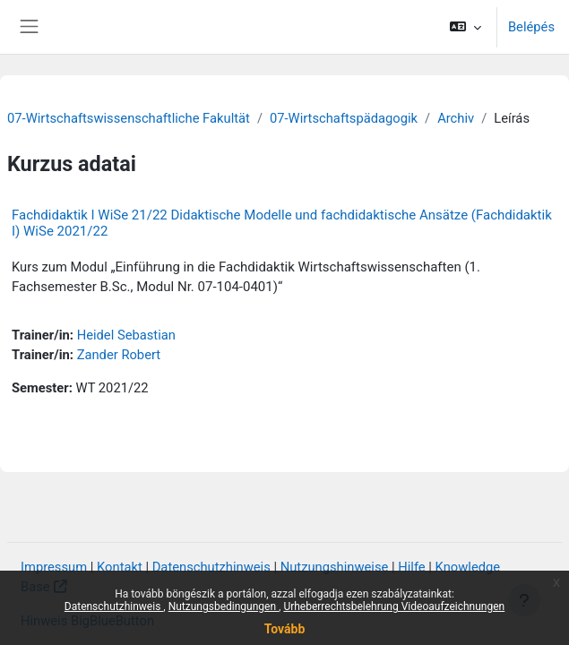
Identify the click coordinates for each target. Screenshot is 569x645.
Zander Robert (119, 355)
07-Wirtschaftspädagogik (344, 118)
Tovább (285, 629)
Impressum (54, 567)
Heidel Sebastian (126, 335)
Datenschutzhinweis (114, 606)
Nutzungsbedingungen (223, 606)
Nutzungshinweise (334, 567)
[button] (464, 27)
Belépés (531, 27)
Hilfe (411, 567)
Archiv (455, 118)
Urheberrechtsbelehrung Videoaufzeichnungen (393, 606)
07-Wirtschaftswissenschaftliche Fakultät (128, 118)
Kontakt (119, 567)
